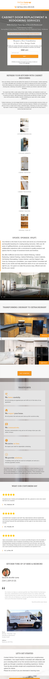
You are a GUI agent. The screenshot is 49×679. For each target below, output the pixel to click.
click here (27, 63)
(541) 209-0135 (9, 581)
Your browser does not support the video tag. (24, 286)
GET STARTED (24, 373)
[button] (1, 338)
